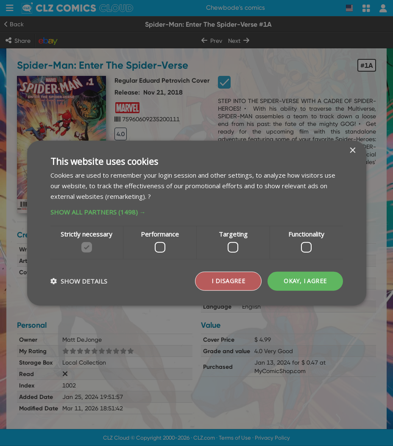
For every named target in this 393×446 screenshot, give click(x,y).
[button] (196, 211)
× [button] (352, 151)
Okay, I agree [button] (304, 281)
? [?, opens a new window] (149, 196)
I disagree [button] (228, 281)
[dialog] (196, 223)
